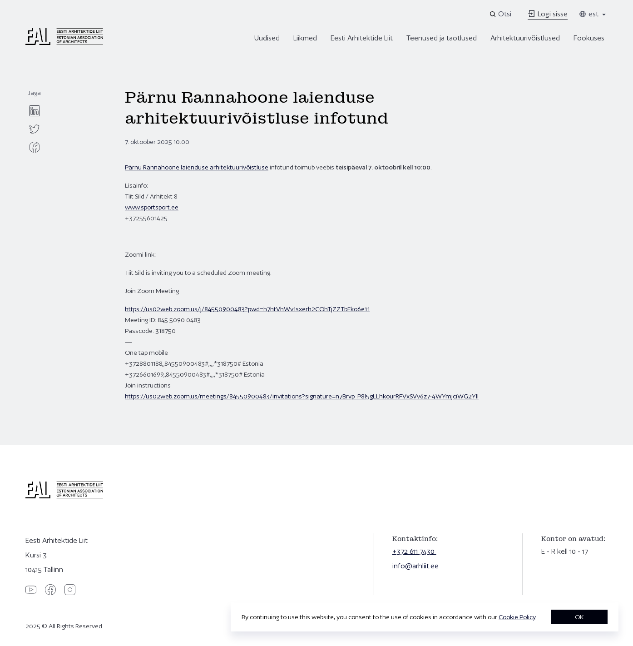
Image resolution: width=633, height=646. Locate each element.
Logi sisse (548, 14)
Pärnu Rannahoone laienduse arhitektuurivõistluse (196, 167)
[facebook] (34, 147)
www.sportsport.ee (151, 207)
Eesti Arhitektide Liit (362, 38)
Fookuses (589, 38)
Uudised (267, 38)
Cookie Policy (517, 617)
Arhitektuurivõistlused (525, 38)
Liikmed (305, 38)
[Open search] (501, 14)
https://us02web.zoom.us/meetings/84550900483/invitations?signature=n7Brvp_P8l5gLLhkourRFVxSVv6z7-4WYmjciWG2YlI (302, 396)
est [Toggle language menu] (593, 14)
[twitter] (34, 129)
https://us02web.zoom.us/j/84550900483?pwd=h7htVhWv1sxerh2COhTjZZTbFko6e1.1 (247, 309)
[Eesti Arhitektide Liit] (64, 42)
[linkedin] (34, 111)
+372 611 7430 (414, 551)
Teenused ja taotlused (441, 38)
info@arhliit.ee (415, 566)
